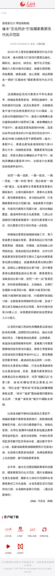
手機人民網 (32, 530)
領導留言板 (44, 530)
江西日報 (41, 44)
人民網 (3, 13)
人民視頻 (8, 547)
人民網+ (20, 530)
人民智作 (20, 547)
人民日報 (8, 530)
